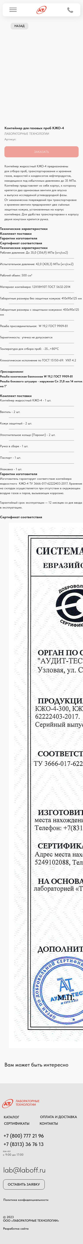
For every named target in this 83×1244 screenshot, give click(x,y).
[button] (24, 1184)
